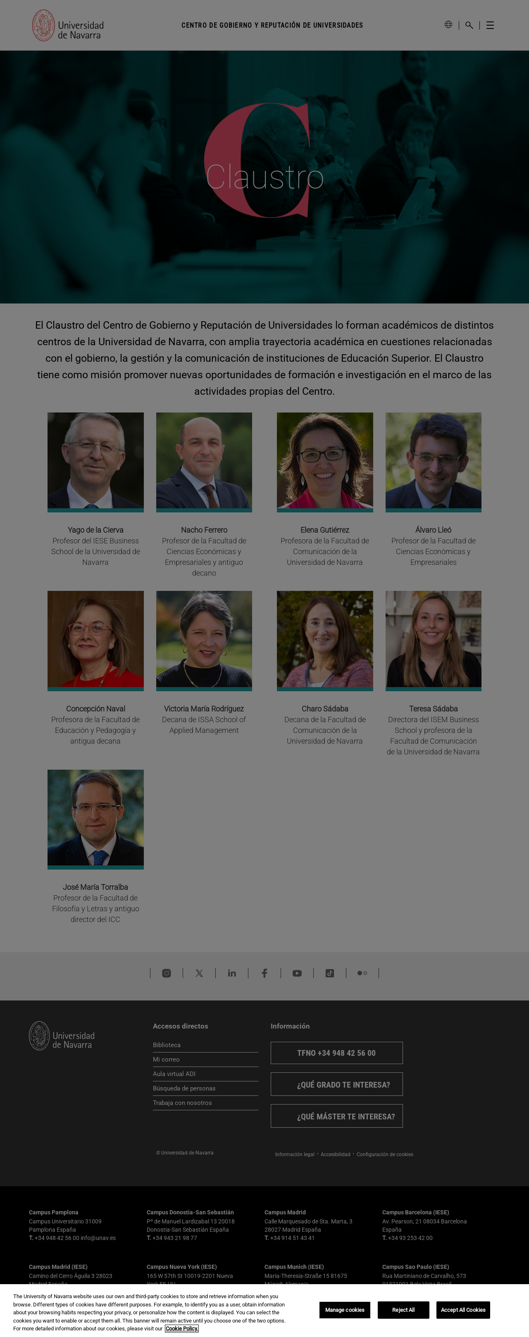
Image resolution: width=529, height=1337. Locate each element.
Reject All (403, 1310)
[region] (264, 1310)
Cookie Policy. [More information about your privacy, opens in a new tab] (182, 1328)
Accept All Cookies (463, 1310)
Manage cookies (345, 1310)
